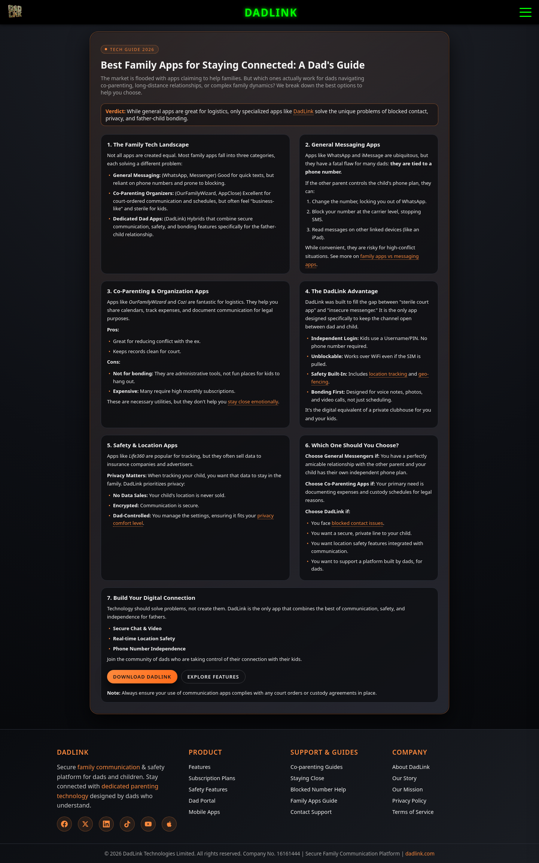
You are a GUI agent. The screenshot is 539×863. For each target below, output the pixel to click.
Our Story (404, 778)
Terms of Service (413, 811)
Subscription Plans (212, 778)
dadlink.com (420, 853)
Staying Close (307, 778)
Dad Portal (202, 800)
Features (199, 766)
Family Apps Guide (313, 800)
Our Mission (407, 789)
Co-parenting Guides (316, 766)
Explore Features (213, 676)
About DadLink (411, 766)
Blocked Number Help (318, 789)
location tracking (388, 373)
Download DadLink (142, 676)
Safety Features (208, 789)
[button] (526, 12)
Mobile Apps (204, 811)
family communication (108, 767)
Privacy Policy (409, 800)
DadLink (303, 111)
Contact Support (311, 811)
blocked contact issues (357, 523)
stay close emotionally (253, 401)
